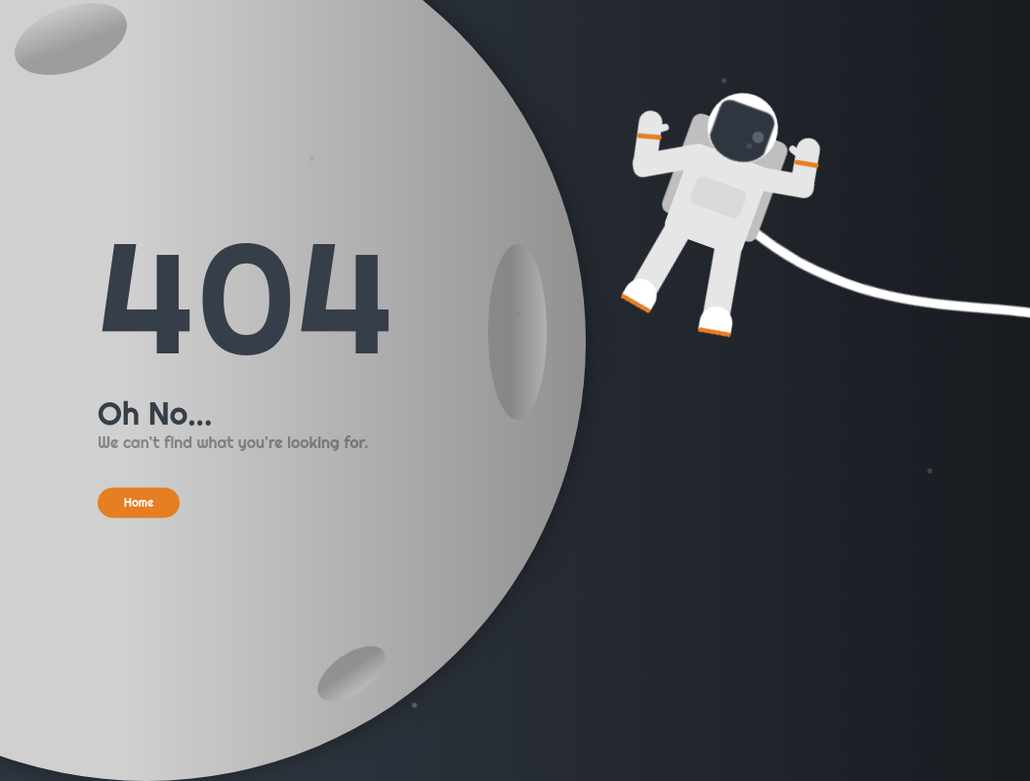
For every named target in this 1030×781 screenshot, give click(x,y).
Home (139, 502)
